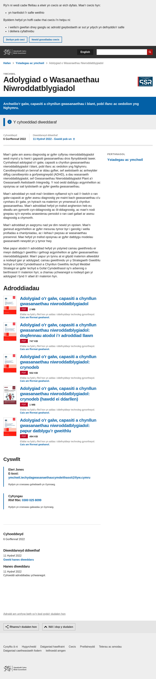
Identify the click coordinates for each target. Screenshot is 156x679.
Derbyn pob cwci (15, 39)
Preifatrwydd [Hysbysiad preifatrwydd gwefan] (87, 646)
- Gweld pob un (54, 138)
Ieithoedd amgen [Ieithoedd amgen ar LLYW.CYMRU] (56, 650)
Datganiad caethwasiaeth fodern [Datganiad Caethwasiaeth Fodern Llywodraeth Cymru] (22, 650)
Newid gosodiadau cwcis (45, 39)
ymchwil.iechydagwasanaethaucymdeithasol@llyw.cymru (49, 477)
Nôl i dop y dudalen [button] (60, 626)
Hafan (7, 63)
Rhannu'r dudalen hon (23, 626)
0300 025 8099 (31, 500)
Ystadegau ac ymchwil (30, 63)
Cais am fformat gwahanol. (35, 317)
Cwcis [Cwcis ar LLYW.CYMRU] (72, 646)
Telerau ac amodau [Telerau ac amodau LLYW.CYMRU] (110, 646)
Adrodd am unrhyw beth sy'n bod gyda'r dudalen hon (34, 613)
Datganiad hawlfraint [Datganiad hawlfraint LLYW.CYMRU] (52, 646)
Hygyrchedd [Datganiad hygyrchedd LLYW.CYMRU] (29, 646)
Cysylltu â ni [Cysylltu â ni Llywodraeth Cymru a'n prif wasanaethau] (10, 646)
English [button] (85, 52)
